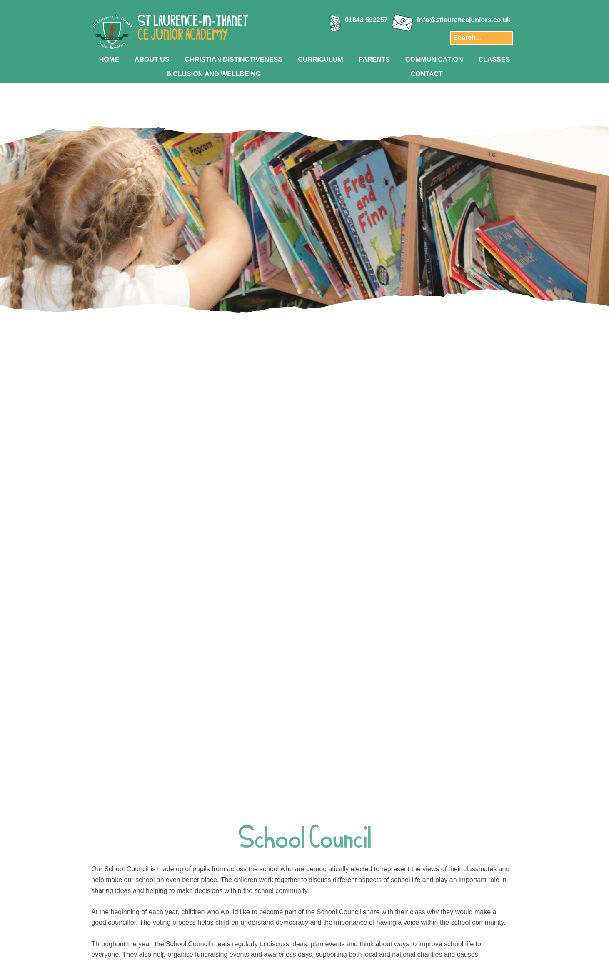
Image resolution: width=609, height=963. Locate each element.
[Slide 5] (317, 360)
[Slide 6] (326, 360)
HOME (109, 59)
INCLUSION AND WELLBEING (213, 74)
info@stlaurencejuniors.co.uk (464, 19)
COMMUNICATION (434, 59)
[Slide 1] (283, 360)
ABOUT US (152, 59)
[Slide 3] (300, 360)
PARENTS (374, 59)
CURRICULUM (320, 59)
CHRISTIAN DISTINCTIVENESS (234, 59)
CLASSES (494, 59)
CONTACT (427, 74)
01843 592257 (366, 19)
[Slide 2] (291, 360)
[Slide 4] (309, 360)
